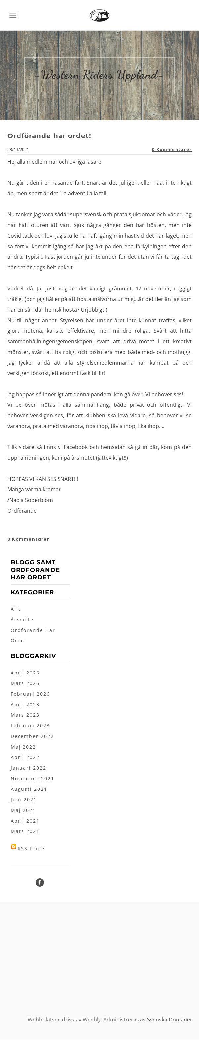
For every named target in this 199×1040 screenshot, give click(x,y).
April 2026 (25, 673)
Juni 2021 (24, 800)
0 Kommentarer (172, 150)
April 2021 (25, 821)
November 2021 (32, 779)
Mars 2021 (25, 831)
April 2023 (25, 705)
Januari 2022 (28, 768)
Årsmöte (22, 620)
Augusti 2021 (29, 789)
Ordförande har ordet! (49, 136)
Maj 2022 (23, 747)
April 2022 (25, 757)
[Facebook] (40, 883)
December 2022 (32, 736)
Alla (16, 609)
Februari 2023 (30, 726)
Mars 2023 (25, 715)
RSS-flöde (31, 849)
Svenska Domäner (169, 1019)
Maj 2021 (23, 810)
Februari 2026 (30, 694)
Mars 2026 (25, 683)
